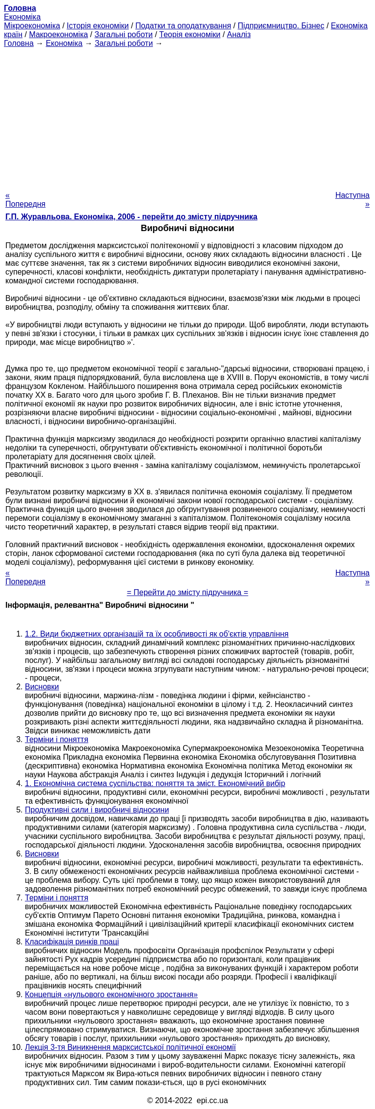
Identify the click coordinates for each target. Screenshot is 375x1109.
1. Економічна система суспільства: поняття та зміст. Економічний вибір (155, 783)
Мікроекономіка (32, 25)
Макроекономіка (58, 34)
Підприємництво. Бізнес (281, 25)
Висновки (42, 686)
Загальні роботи (123, 34)
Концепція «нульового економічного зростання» (111, 994)
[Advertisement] (187, 116)
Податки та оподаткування (183, 25)
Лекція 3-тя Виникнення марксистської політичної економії (130, 1047)
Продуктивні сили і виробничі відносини (97, 810)
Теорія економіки (189, 34)
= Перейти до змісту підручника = (188, 592)
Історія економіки (98, 25)
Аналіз (239, 34)
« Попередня (25, 199)
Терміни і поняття (56, 739)
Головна (19, 43)
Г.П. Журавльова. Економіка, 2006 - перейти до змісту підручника (131, 217)
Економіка (22, 17)
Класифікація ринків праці (72, 942)
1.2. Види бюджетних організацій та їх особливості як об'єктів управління (157, 634)
